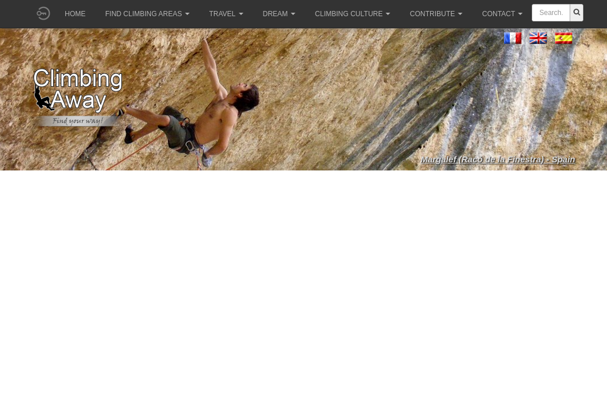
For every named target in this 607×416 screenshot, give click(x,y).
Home (75, 14)
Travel (226, 14)
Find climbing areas (147, 14)
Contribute (436, 14)
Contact (502, 14)
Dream (279, 14)
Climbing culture (352, 14)
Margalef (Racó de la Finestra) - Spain (497, 159)
